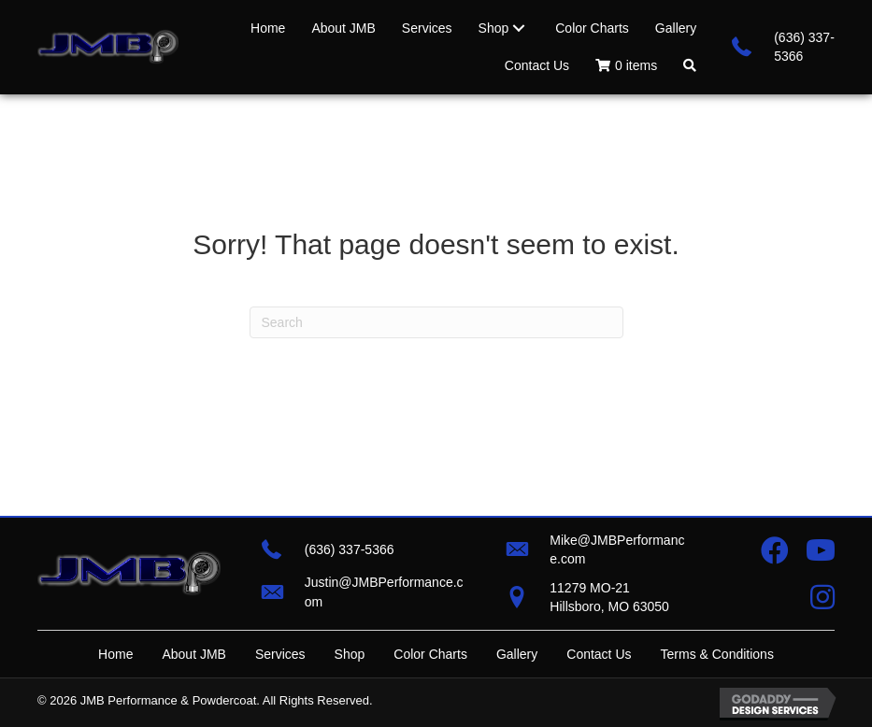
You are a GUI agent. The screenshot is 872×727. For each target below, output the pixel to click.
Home (115, 654)
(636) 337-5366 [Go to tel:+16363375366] (349, 549)
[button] (690, 65)
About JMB (193, 654)
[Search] (436, 322)
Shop (350, 654)
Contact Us (598, 654)
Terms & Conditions (717, 654)
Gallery (516, 654)
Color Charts (430, 654)
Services (280, 654)
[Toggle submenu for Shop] (518, 28)
